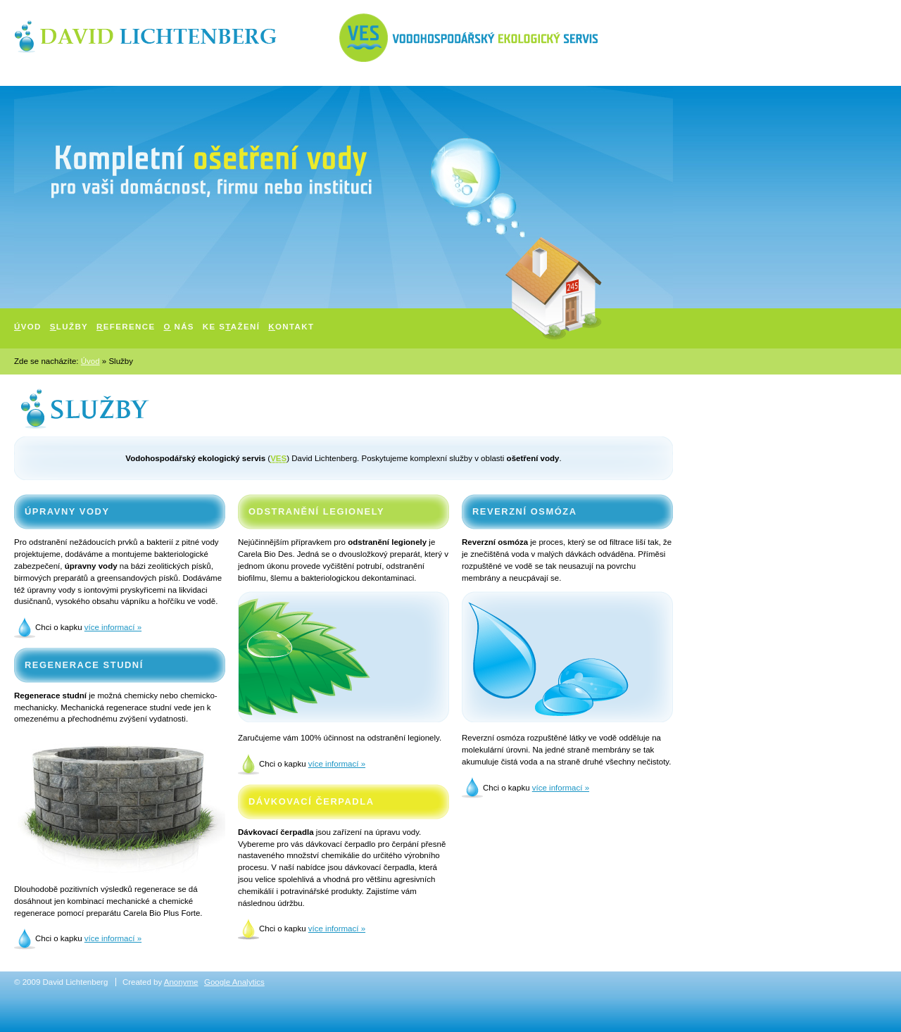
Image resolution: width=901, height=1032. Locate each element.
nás (179, 326)
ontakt (291, 326)
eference (125, 326)
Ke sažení (231, 326)
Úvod (90, 361)
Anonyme (181, 982)
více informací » (112, 627)
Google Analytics (234, 982)
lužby (69, 326)
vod (28, 326)
